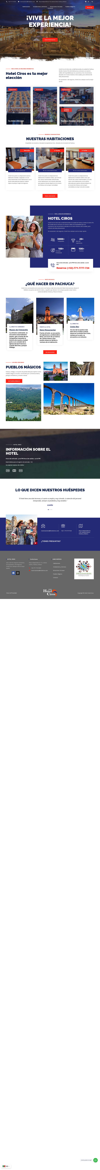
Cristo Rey (74, 327)
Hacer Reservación (50, 39)
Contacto (50, 8)
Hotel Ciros (12, 89)
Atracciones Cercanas (56, 6)
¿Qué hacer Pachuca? (43, 121)
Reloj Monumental (48, 330)
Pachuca (38, 89)
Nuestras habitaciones (71, 100)
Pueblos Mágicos (70, 6)
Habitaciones (26, 6)
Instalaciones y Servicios (40, 6)
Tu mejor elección (16, 121)
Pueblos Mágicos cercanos (72, 121)
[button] (92, 1)
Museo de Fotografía (18, 330)
